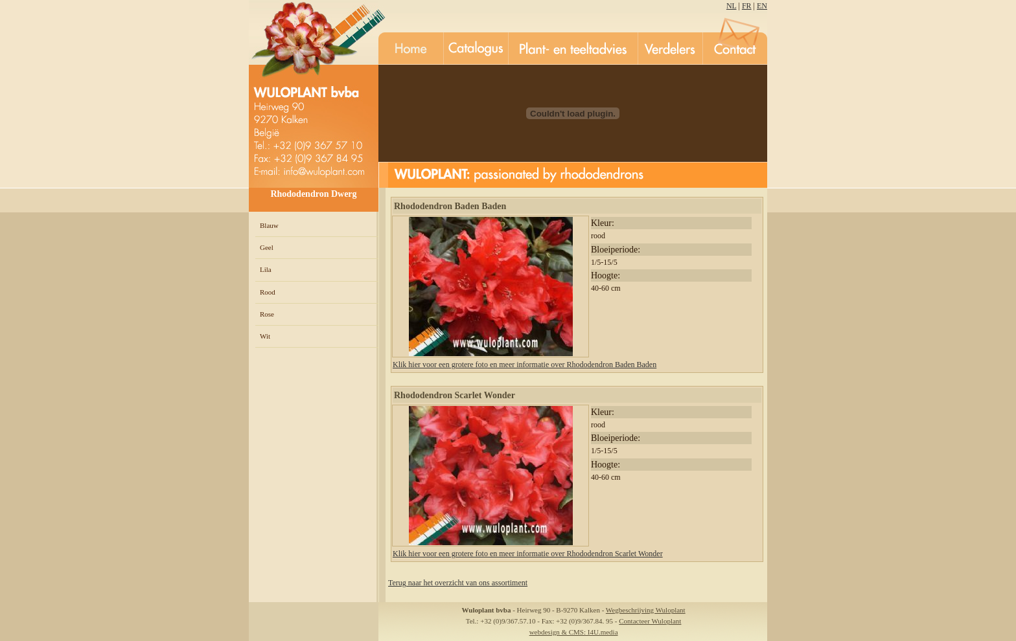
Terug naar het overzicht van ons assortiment (457, 582)
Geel (266, 247)
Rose (267, 314)
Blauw (269, 225)
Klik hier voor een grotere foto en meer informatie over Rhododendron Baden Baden (524, 364)
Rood (267, 292)
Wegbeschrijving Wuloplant (646, 610)
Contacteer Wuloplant (650, 621)
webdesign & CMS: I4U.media (573, 632)
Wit (265, 336)
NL (731, 5)
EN (762, 5)
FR (747, 5)
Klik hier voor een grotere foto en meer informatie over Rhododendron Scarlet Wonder (528, 553)
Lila (265, 269)
